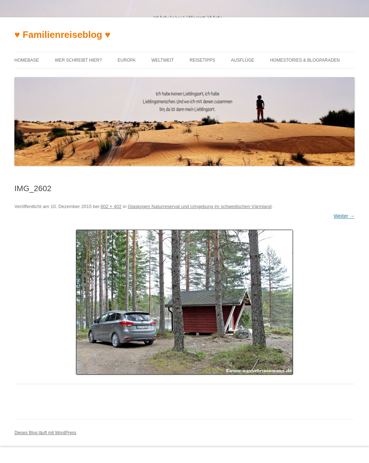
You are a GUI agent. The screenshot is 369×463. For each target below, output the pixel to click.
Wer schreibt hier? (78, 60)
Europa (126, 60)
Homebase (26, 60)
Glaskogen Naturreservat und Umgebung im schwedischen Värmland (200, 206)
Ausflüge (242, 60)
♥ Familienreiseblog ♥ (62, 34)
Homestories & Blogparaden (305, 60)
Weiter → (344, 216)
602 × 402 (111, 206)
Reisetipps (202, 60)
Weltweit (162, 60)
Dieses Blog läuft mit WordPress (45, 432)
